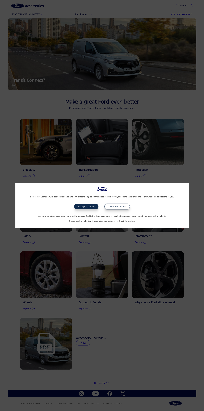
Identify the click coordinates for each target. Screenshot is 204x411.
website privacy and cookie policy (98, 221)
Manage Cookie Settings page (91, 216)
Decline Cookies (117, 206)
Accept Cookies (86, 206)
